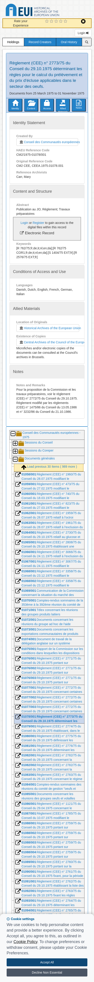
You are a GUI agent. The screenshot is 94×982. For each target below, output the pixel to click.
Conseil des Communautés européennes (48, 142)
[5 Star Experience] (66, 21)
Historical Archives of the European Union (49, 328)
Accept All (47, 962)
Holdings (13, 42)
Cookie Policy (25, 942)
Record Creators (40, 42)
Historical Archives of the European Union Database (45, 10)
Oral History (69, 42)
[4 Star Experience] (61, 21)
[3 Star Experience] (56, 21)
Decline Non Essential (47, 972)
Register (38, 223)
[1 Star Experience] (47, 21)
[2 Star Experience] (52, 21)
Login (83, 33)
